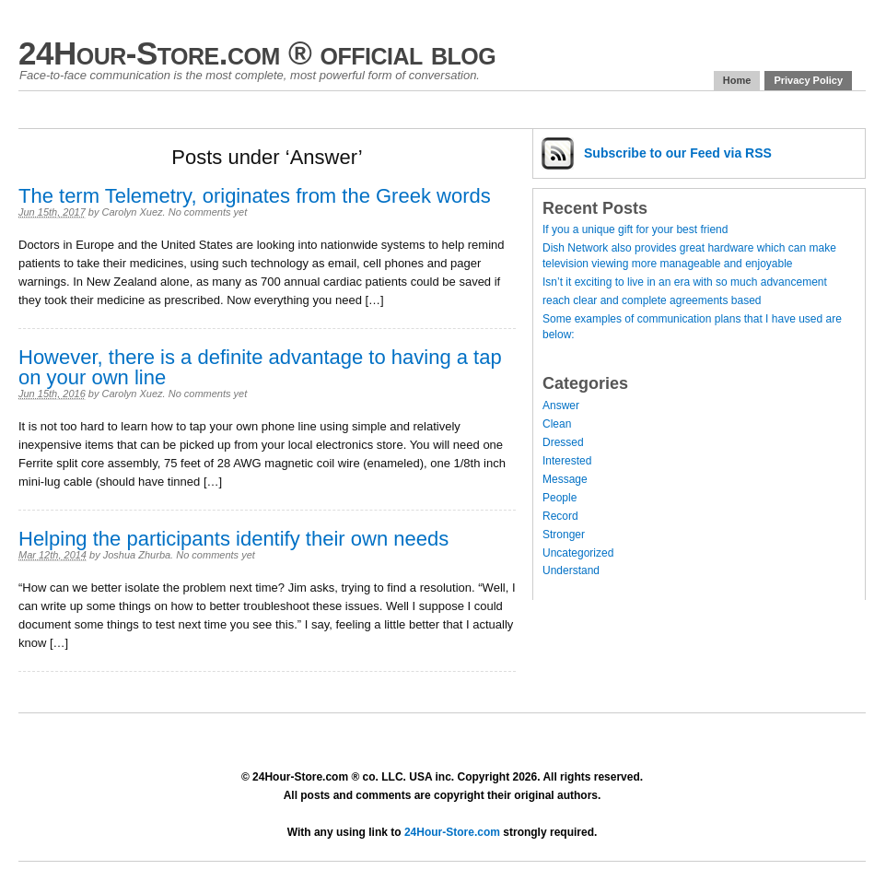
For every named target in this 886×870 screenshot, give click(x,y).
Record (560, 516)
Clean (556, 423)
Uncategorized (577, 553)
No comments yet (208, 212)
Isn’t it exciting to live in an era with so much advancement (684, 282)
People (559, 497)
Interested (566, 460)
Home (737, 80)
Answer (560, 405)
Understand (571, 570)
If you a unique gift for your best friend (635, 229)
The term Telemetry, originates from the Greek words (254, 195)
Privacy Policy (808, 80)
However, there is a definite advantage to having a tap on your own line (260, 367)
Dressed (563, 442)
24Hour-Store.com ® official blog (256, 53)
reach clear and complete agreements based (651, 300)
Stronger (563, 534)
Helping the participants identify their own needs (233, 538)
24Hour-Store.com (452, 832)
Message (565, 479)
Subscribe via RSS (678, 153)
